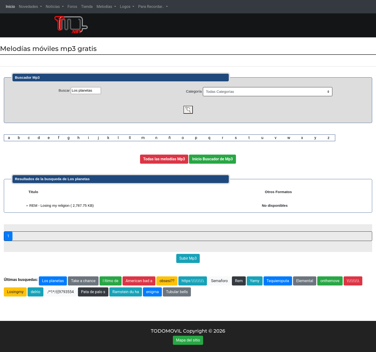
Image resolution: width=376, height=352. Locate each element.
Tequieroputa (278, 281)
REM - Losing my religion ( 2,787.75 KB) (61, 205)
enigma (152, 292)
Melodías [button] (104, 6)
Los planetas (53, 281)
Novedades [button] (29, 6)
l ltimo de (110, 281)
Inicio (11, 6)
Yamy (254, 281)
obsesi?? (166, 281)
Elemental (304, 281)
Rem (239, 281)
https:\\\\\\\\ (193, 281)
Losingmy (15, 292)
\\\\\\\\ (353, 281)
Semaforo (219, 281)
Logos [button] (125, 6)
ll (130, 137)
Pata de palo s (93, 292)
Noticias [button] (53, 6)
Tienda (87, 6)
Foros (72, 6)
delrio (35, 292)
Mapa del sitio (188, 340)
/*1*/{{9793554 (60, 292)
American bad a (139, 281)
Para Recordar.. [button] (151, 6)
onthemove (330, 281)
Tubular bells (177, 292)
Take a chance (83, 281)
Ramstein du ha (125, 292)
